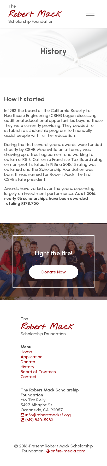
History (27, 366)
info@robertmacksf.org (46, 414)
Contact (29, 376)
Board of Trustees (38, 371)
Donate (28, 361)
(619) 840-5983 (37, 419)
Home (26, 351)
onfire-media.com (65, 450)
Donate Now (53, 272)
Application (32, 356)
